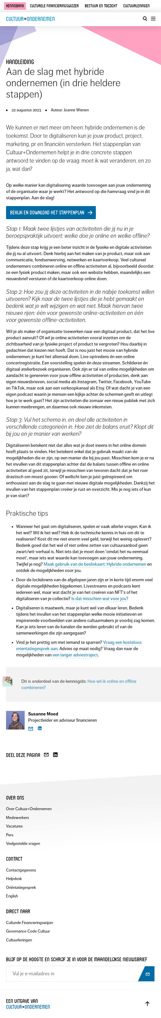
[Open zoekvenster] (145, 19)
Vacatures (14, 826)
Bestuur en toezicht (101, 6)
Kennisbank (15, 6)
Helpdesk (14, 878)
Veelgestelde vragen (23, 843)
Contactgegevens (21, 870)
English (12, 896)
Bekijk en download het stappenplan (47, 212)
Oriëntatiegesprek (21, 887)
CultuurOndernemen (30, 19)
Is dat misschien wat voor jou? (99, 598)
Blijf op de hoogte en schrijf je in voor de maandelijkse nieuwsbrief (76, 959)
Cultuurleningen (136, 6)
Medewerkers (17, 817)
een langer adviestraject (75, 654)
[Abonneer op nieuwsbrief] (145, 974)
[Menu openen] (153, 19)
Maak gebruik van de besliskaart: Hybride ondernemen (95, 564)
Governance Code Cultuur (28, 931)
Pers (9, 835)
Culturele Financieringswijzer (29, 922)
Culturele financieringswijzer (54, 6)
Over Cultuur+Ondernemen (29, 808)
